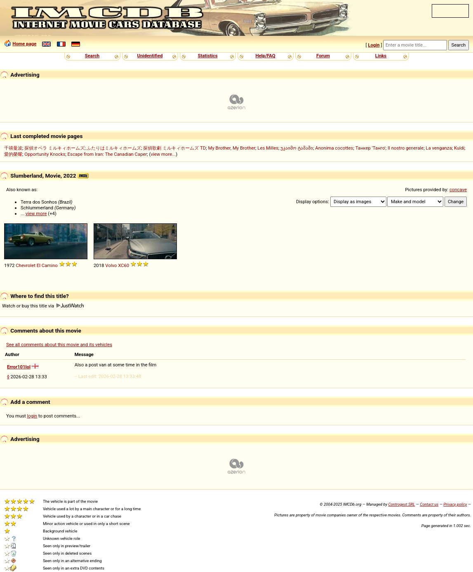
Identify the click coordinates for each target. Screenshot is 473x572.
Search (92, 56)
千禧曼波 (13, 148)
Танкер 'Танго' (370, 148)
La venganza (439, 148)
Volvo (111, 265)
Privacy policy (455, 504)
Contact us (429, 504)
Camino (50, 265)
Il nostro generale (406, 148)
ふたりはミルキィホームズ (114, 148)
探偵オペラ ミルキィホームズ (54, 148)
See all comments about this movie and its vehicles (59, 344)
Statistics (207, 56)
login (32, 416)
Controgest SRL (401, 504)
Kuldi (459, 148)
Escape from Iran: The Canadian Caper (107, 154)
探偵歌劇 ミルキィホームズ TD (174, 148)
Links (380, 56)
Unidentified (150, 56)
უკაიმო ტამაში (296, 148)
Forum (323, 56)
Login (373, 45)
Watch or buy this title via (43, 306)
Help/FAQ (265, 56)
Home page (24, 44)
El (38, 265)
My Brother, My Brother (232, 148)
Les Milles (267, 148)
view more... (163, 154)
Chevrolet (25, 265)
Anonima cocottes (334, 148)
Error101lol (19, 367)
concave (458, 189)
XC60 (123, 265)
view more (36, 213)
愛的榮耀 (13, 154)
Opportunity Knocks (44, 154)
